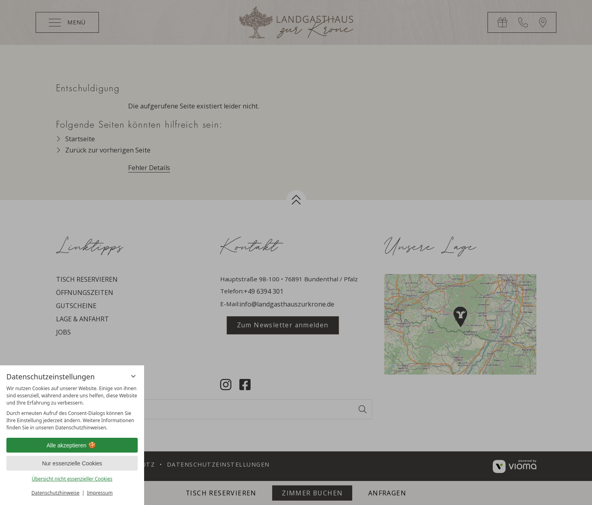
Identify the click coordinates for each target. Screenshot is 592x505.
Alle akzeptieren (72, 445)
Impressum (99, 492)
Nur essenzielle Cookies (72, 463)
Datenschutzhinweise (56, 492)
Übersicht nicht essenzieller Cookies (72, 478)
